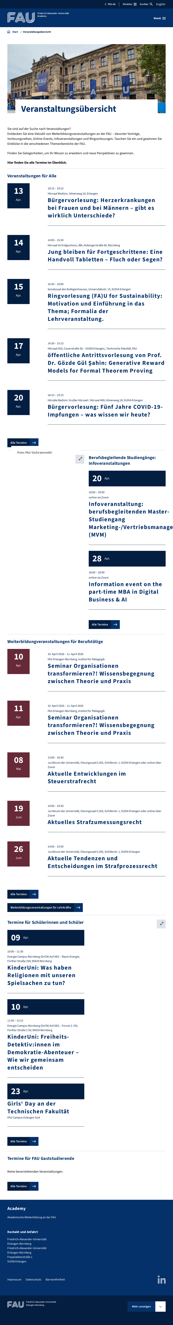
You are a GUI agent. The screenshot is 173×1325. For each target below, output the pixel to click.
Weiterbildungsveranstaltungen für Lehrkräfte (40, 907)
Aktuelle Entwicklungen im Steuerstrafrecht (87, 777)
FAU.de (110, 4)
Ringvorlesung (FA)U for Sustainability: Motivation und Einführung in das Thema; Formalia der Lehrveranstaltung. (105, 307)
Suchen (146, 4)
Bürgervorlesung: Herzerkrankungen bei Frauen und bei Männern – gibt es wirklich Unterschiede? (101, 208)
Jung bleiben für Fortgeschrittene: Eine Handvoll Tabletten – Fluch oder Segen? (105, 256)
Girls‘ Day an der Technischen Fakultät (38, 1107)
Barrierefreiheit (55, 1280)
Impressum (14, 1280)
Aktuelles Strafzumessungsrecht (95, 822)
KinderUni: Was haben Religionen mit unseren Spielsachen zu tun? (41, 975)
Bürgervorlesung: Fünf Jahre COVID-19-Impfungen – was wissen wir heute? (105, 411)
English (160, 4)
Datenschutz (33, 1280)
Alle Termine (18, 443)
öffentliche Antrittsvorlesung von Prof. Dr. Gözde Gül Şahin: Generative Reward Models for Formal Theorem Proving (106, 363)
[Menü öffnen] (160, 18)
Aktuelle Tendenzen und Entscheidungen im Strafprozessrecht (103, 862)
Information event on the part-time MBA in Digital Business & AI (125, 592)
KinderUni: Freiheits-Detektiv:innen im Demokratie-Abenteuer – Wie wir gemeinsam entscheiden (43, 1052)
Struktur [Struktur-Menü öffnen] (129, 4)
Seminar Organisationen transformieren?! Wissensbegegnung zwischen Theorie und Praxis (101, 673)
